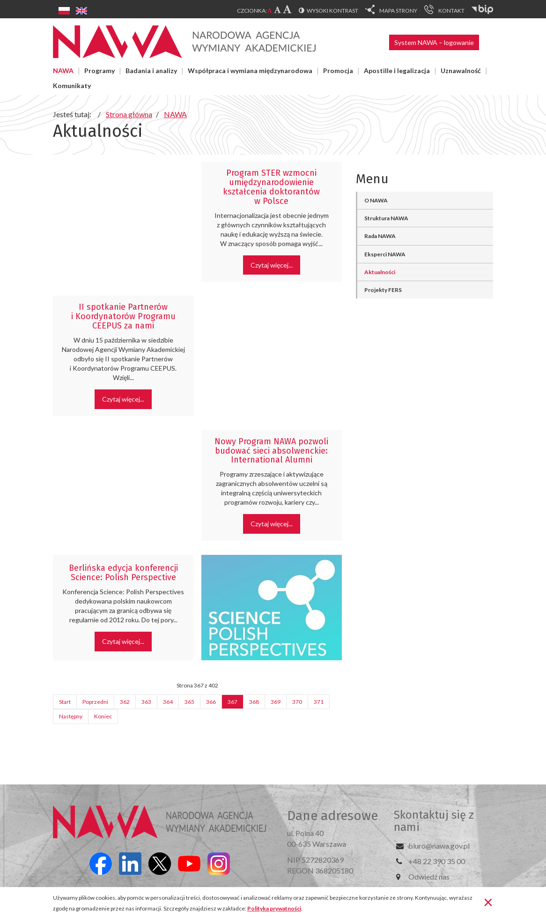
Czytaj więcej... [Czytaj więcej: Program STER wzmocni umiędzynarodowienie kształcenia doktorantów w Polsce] (272, 265)
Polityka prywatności (274, 908)
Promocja (338, 71)
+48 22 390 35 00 (436, 861)
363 (146, 701)
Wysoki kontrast (332, 10)
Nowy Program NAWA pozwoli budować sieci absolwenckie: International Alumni (271, 450)
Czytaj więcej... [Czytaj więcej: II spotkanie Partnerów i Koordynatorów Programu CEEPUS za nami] (123, 399)
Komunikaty (72, 86)
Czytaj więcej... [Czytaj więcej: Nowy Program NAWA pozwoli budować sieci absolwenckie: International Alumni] (272, 524)
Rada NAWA (380, 235)
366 (211, 701)
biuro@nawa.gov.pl (439, 845)
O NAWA (376, 200)
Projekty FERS (383, 289)
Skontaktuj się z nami (434, 821)
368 (254, 701)
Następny (70, 716)
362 (125, 701)
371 (319, 701)
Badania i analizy (151, 71)
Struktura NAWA (386, 218)
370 (297, 701)
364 (168, 701)
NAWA (63, 71)
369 (275, 701)
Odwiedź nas (429, 876)
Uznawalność (461, 71)
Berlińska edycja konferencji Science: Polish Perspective (123, 572)
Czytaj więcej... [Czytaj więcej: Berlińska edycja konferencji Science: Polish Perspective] (123, 641)
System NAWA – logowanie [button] (434, 42)
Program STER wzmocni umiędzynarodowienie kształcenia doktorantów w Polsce (271, 187)
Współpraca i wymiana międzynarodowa (250, 71)
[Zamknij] (488, 901)
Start (65, 701)
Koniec (103, 716)
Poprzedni (95, 701)
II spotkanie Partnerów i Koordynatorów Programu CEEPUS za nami (123, 316)
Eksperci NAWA (385, 254)
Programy (99, 71)
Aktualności (379, 272)
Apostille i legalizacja (397, 71)
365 (189, 701)
